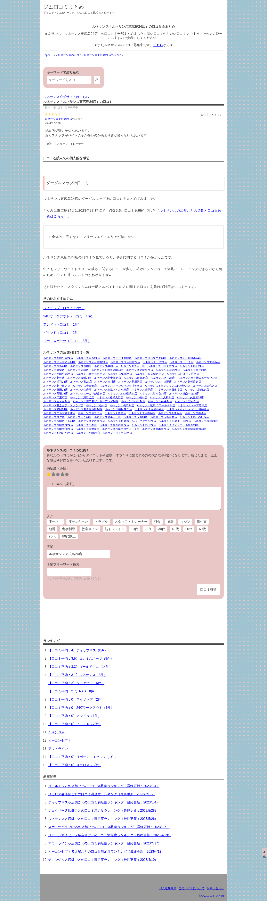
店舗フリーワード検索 (63, 564)
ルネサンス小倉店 (86, 425)
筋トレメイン (114, 529)
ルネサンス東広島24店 (58, 118)
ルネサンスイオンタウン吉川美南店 (120, 385)
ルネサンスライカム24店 (117, 432)
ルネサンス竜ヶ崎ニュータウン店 (197, 377)
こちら (158, 45)
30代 (161, 529)
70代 (52, 536)
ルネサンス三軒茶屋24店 (162, 366)
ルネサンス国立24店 (168, 370)
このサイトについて (191, 888)
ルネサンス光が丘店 (133, 366)
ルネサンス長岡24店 (122, 405)
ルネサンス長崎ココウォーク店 (120, 429)
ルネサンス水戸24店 (163, 377)
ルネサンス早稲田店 (106, 366)
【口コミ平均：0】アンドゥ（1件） (74, 716)
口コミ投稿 (208, 589)
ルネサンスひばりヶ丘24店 (183, 373)
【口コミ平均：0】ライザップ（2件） (76, 699)
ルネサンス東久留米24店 (149, 373)
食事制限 (68, 529)
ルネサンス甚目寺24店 (118, 409)
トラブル (101, 521)
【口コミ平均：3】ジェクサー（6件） (76, 683)
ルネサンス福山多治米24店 (59, 421)
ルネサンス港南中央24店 (184, 393)
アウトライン (58, 748)
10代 (134, 529)
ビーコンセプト (59, 740)
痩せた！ (55, 521)
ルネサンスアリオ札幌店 (117, 358)
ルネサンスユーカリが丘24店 (87, 393)
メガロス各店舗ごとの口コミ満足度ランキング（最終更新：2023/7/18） (101, 794)
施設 (49, 143)
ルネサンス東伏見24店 (139, 370)
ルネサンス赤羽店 (78, 370)
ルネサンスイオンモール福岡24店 (179, 425)
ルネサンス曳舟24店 (120, 373)
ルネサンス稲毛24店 (205, 385)
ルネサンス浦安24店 (197, 389)
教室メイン (90, 529)
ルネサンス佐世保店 (87, 429)
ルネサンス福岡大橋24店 (58, 429)
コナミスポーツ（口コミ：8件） (67, 341)
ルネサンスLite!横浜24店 (122, 393)
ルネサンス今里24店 (170, 413)
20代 (148, 529)
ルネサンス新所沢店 (130, 381)
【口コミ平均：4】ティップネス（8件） (78, 650)
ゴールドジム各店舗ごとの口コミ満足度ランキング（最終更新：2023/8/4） (103, 786)
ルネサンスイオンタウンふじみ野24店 (167, 385)
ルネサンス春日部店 (85, 385)
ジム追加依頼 (167, 888)
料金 (157, 521)
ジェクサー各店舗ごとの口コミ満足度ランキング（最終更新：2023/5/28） (103, 810)
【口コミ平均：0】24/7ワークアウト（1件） (81, 707)
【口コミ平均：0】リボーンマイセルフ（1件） (83, 757)
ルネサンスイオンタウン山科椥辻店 (188, 409)
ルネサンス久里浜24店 (190, 397)
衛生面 (202, 521)
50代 (188, 529)
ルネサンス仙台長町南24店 (185, 358)
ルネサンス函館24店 (87, 358)
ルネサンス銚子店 (142, 389)
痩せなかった (78, 521)
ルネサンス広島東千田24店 (175, 421)
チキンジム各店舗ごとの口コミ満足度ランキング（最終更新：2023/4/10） (103, 859)
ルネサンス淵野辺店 (82, 397)
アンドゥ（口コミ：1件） (62, 324)
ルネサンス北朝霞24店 (187, 381)
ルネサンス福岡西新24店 (114, 425)
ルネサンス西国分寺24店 (58, 373)
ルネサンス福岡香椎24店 (58, 425)
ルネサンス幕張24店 (55, 393)
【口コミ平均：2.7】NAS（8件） (72, 691)
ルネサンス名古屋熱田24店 (86, 409)
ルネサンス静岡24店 (55, 409)
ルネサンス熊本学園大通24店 (189, 429)
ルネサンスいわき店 (181, 362)
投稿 (264, 852)
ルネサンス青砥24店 (79, 377)
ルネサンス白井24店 (160, 401)
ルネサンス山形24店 (155, 362)
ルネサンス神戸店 (54, 417)
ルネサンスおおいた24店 (58, 432)
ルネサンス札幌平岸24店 (58, 358)
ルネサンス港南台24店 (153, 393)
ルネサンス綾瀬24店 (136, 377)
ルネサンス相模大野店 (110, 397)
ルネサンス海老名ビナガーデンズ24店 (95, 401)
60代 (202, 529)
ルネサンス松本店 (96, 405)
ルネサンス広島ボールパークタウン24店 (132, 421)
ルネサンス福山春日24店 (194, 417)
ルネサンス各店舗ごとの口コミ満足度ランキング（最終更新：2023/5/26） (103, 818)
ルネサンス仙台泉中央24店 (150, 358)
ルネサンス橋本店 (136, 397)
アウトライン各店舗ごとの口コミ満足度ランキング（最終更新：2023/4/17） (104, 843)
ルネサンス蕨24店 (81, 381)
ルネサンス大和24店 (162, 397)
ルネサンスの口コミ (70, 55)
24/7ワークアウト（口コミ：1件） (68, 316)
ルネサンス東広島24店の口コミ (102, 55)
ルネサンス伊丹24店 (79, 417)
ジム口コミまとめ (63, 7)
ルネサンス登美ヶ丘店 (107, 417)
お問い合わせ (215, 888)
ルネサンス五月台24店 (56, 401)
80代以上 (69, 536)
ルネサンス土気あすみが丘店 (111, 389)
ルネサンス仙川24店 (192, 366)
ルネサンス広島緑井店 (163, 417)
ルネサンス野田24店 (55, 389)
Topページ (49, 55)
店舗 (50, 546)
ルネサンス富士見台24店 (90, 373)
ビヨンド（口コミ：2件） (62, 332)
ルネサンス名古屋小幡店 (149, 409)
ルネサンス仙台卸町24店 (125, 362)
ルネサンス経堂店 (54, 370)
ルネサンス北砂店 (54, 377)
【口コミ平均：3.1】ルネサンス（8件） (77, 675)
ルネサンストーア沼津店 (192, 405)
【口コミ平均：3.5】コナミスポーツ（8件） (81, 658)
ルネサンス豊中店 (115, 413)
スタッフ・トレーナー (70, 143)
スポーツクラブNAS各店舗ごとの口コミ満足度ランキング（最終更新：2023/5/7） (108, 827)
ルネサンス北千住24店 (107, 377)
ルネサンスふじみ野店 (158, 381)
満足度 (58, 468)
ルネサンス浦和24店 (55, 381)
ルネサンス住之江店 (90, 413)
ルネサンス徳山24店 (205, 421)
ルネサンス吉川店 (105, 381)
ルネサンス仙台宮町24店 (93, 362)
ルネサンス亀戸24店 (195, 370)
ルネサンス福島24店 (55, 366)
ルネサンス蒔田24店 (133, 401)
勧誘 (52, 529)
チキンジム (56, 732)
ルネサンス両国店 (80, 366)
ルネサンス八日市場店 (168, 389)
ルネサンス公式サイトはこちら (66, 97)
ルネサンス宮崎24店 (87, 432)
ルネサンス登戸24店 (187, 401)
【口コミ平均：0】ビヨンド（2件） (74, 724)
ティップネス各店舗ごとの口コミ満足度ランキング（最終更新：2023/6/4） (103, 802)
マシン (185, 521)
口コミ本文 (61, 484)
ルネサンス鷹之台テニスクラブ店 (63, 405)
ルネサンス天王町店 (55, 397)
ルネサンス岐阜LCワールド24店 (156, 405)
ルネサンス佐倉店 (80, 389)
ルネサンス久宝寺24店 (142, 413)
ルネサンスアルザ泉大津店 (59, 413)
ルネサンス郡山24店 (208, 362)
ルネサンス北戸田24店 (56, 385)
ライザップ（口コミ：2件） (63, 308)
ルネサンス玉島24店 (135, 417)
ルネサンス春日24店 (144, 425)
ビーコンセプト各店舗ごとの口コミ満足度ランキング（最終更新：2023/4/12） (106, 851)
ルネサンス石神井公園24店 (107, 370)
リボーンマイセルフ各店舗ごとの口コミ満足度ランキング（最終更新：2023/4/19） (109, 835)
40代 (175, 529)
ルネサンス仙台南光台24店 (59, 362)
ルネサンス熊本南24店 (155, 429)
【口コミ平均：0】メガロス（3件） (74, 765)
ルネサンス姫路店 (195, 413)
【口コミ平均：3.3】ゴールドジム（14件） (80, 666)
